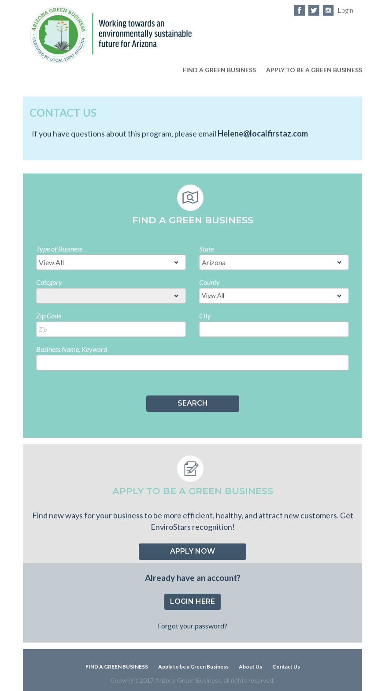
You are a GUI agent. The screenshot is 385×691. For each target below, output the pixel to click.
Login (345, 10)
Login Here (192, 601)
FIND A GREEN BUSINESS (219, 70)
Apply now (192, 551)
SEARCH (193, 403)
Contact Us (286, 666)
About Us (250, 666)
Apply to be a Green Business (193, 666)
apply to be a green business (314, 70)
